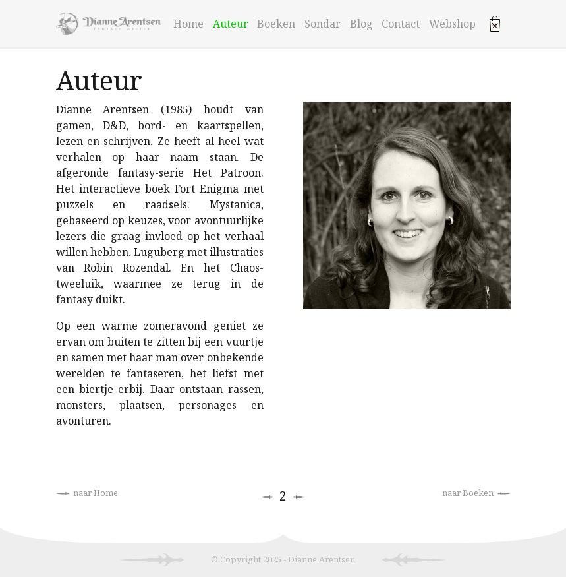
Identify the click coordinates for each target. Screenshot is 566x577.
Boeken (276, 23)
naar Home (87, 493)
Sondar (322, 23)
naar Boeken (476, 493)
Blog (361, 23)
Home (188, 23)
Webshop (452, 23)
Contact (401, 23)
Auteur (230, 23)
